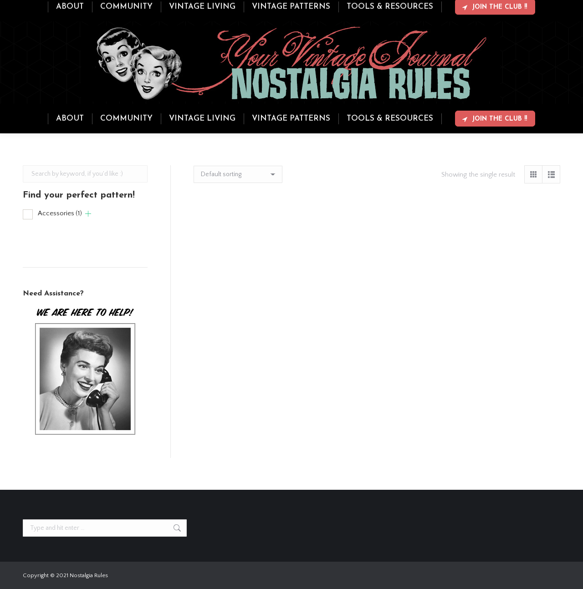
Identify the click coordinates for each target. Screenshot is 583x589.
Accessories (60, 213)
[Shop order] (238, 174)
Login (523, 8)
